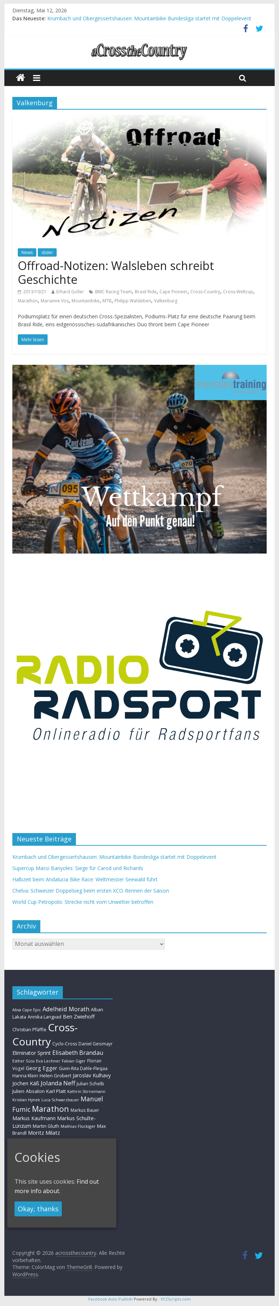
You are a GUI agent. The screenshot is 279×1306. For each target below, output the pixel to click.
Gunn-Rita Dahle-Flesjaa (83, 1068)
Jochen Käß (25, 1083)
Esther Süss (23, 1061)
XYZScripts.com (176, 1299)
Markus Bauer (84, 1110)
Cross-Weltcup (238, 292)
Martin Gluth (46, 1126)
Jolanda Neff (58, 1083)
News (27, 252)
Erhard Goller (70, 292)
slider (47, 252)
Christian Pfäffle (29, 1030)
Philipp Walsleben (132, 301)
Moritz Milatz (44, 1132)
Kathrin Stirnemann (86, 1091)
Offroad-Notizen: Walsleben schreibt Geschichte (116, 272)
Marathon (28, 301)
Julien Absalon (28, 1091)
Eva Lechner (48, 1061)
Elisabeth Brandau (78, 1053)
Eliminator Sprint (31, 1052)
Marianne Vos (55, 301)
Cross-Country (205, 292)
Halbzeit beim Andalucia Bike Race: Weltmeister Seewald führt (85, 879)
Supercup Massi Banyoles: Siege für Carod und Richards (77, 868)
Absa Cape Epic (26, 1009)
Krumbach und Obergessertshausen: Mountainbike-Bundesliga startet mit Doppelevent (149, 18)
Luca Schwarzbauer (60, 1099)
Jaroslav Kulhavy (92, 1075)
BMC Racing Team (113, 292)
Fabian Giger (74, 1061)
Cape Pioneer (173, 292)
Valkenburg (165, 301)
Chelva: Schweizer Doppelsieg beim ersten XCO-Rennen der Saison (90, 890)
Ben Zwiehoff (79, 1016)
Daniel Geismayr (95, 1043)
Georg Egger (41, 1068)
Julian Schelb (90, 1084)
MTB (107, 301)
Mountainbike (86, 301)
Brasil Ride (146, 292)
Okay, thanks (38, 1208)
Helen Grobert (55, 1075)
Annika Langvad (44, 1016)
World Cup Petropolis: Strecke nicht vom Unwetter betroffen (82, 901)
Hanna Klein (25, 1076)
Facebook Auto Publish (110, 1299)
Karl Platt (56, 1091)
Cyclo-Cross (64, 1044)
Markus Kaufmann (34, 1118)
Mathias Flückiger (78, 1126)
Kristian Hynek (26, 1099)
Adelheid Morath (66, 1009)
